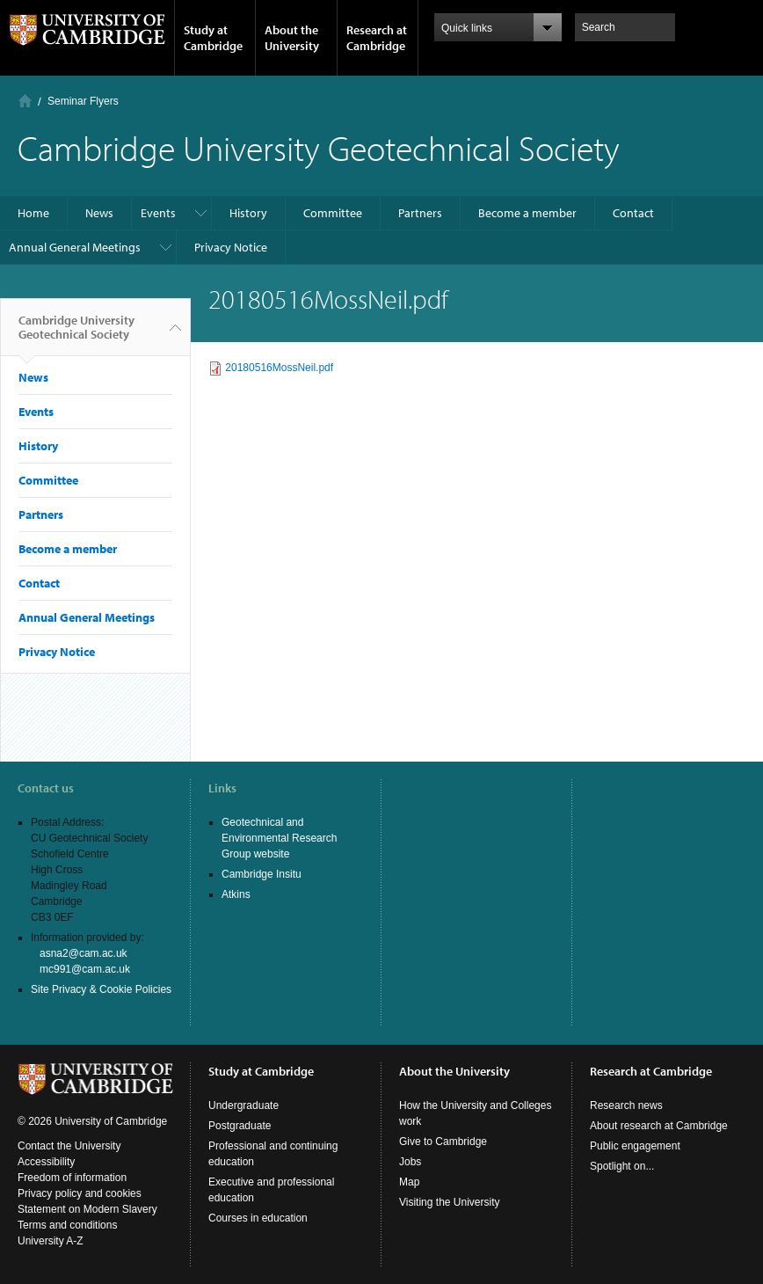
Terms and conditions (67, 1225)
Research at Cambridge (376, 38)
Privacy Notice (230, 247)
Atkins (236, 894)
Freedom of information (72, 1177)
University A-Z (51, 1241)
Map (409, 1182)
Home (25, 100)
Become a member (527, 213)
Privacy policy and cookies (80, 1193)
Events (158, 213)
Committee (332, 213)
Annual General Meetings (75, 247)
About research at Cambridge (659, 1126)
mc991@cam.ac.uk (85, 969)
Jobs (410, 1162)
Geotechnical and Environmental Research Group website (279, 838)
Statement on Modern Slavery (87, 1209)
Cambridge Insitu (262, 874)
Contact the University (69, 1146)
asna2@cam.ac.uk (83, 953)
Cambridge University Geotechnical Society (76, 334)
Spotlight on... (622, 1166)
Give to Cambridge (443, 1141)
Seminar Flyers (83, 101)
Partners (420, 213)
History (248, 213)
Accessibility (46, 1162)
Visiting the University (449, 1202)
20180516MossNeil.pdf (279, 367)
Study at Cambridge (213, 38)
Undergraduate (243, 1105)
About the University (292, 38)
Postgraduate (239, 1126)
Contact (633, 213)
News (99, 213)
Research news (626, 1105)
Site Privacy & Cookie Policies (101, 989)
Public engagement (635, 1146)
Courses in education (258, 1218)
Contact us (46, 788)
